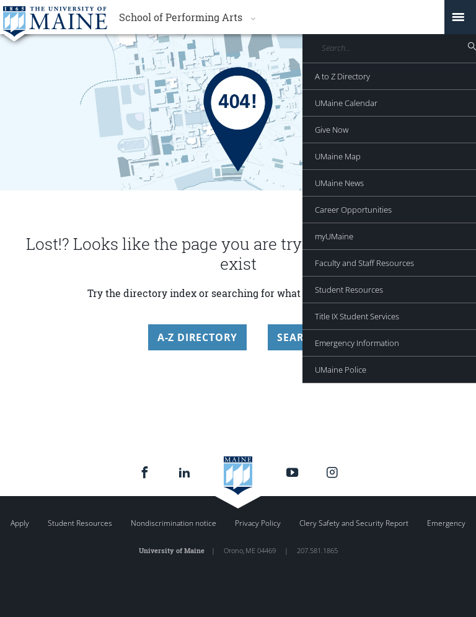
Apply (20, 523)
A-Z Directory (197, 337)
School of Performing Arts (180, 17)
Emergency (446, 523)
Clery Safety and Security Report (353, 523)
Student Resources (80, 523)
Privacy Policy (258, 523)
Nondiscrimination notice (173, 523)
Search (298, 337)
